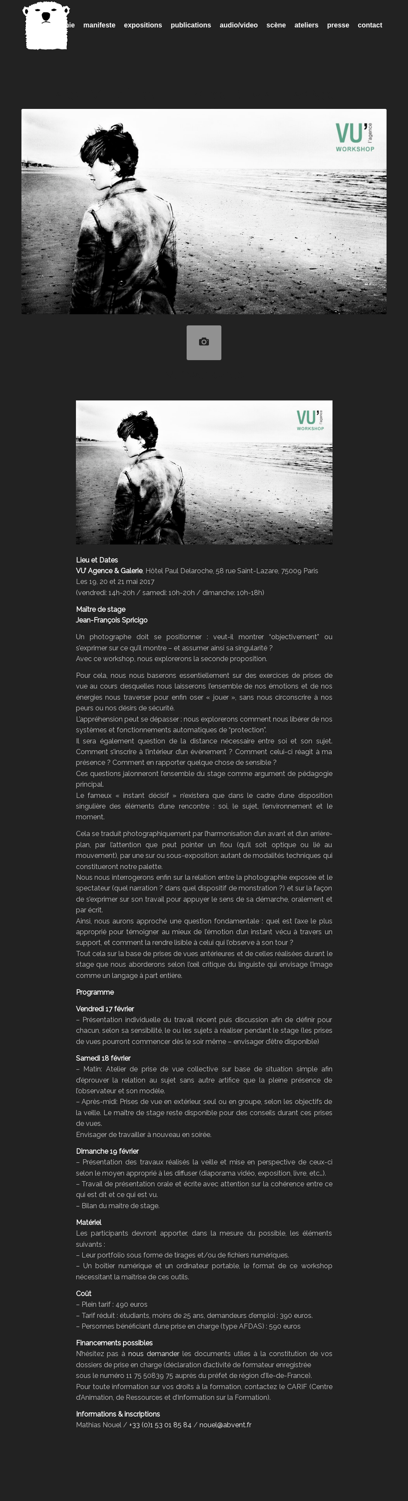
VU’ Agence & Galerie (109, 571)
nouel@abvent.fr (225, 1425)
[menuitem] (57, 25)
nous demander (153, 1354)
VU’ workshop (204, 374)
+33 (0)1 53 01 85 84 (160, 1425)
